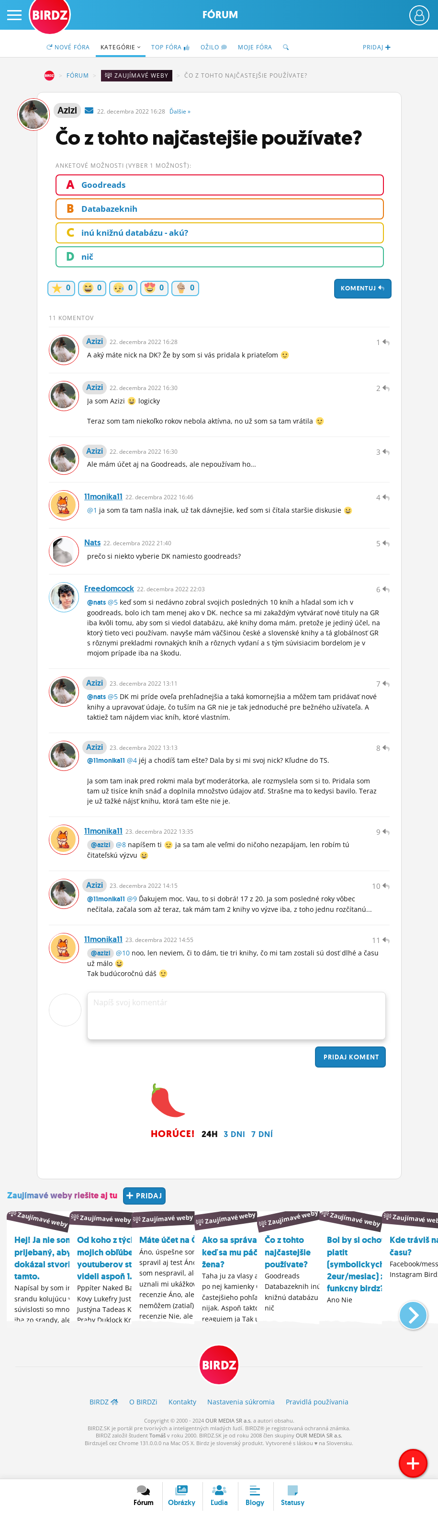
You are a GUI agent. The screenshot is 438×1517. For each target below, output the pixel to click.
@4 (132, 780)
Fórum (220, 15)
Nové (68, 47)
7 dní (262, 1161)
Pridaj (350, 1084)
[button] (405, 1337)
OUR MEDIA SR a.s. (228, 1447)
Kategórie (121, 47)
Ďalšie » (180, 111)
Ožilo (214, 47)
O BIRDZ (143, 1429)
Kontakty (182, 1429)
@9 (132, 923)
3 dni (235, 1161)
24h (210, 1161)
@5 (113, 616)
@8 (121, 867)
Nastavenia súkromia (241, 1429)
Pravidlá (317, 1429)
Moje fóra (255, 47)
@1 (92, 520)
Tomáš (157, 1462)
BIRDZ (49, 75)
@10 (123, 980)
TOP (170, 47)
